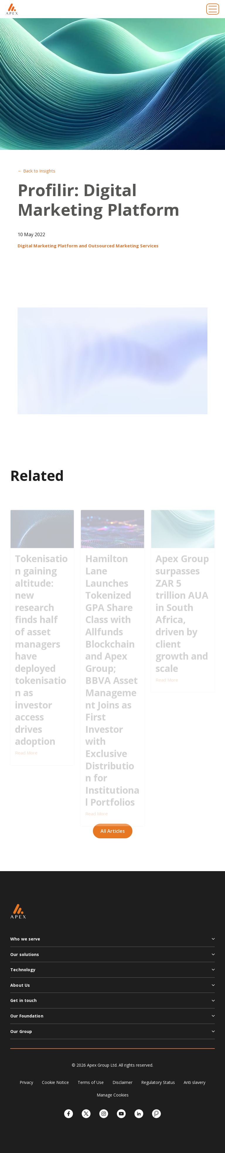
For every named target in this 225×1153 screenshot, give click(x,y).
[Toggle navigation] (213, 9)
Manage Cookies (113, 1095)
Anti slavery (194, 1082)
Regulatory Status (158, 1082)
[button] (112, 941)
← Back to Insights (36, 171)
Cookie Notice (55, 1082)
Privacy (26, 1082)
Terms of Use (91, 1082)
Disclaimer (122, 1082)
